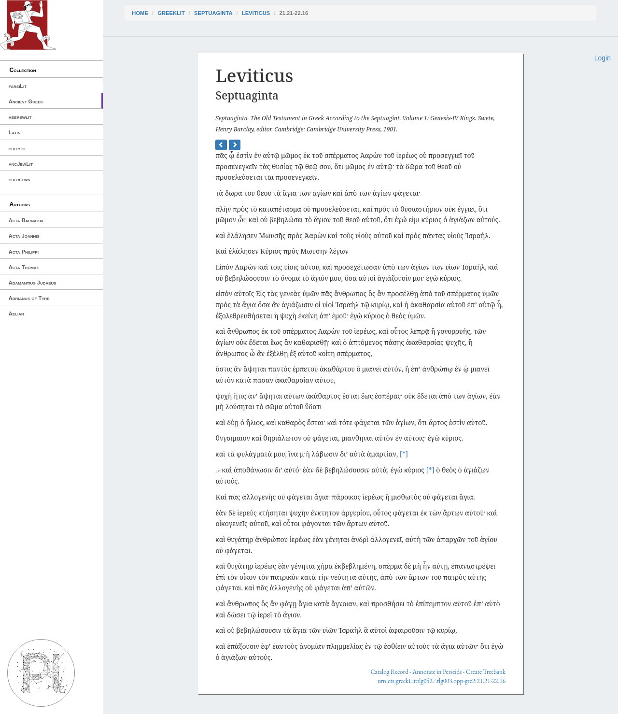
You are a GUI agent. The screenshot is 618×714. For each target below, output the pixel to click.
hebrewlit (20, 117)
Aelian (16, 313)
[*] (404, 453)
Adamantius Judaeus (32, 283)
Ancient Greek (26, 101)
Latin (15, 132)
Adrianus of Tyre (29, 298)
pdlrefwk (19, 179)
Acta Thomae (24, 267)
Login (602, 58)
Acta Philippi (24, 252)
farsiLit (18, 86)
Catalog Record (389, 672)
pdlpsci (17, 148)
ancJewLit (21, 164)
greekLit (171, 13)
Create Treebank (486, 672)
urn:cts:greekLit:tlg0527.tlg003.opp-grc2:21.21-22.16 (442, 681)
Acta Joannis (24, 236)
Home (140, 13)
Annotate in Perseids (437, 672)
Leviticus (256, 13)
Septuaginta (213, 13)
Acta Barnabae (27, 220)
